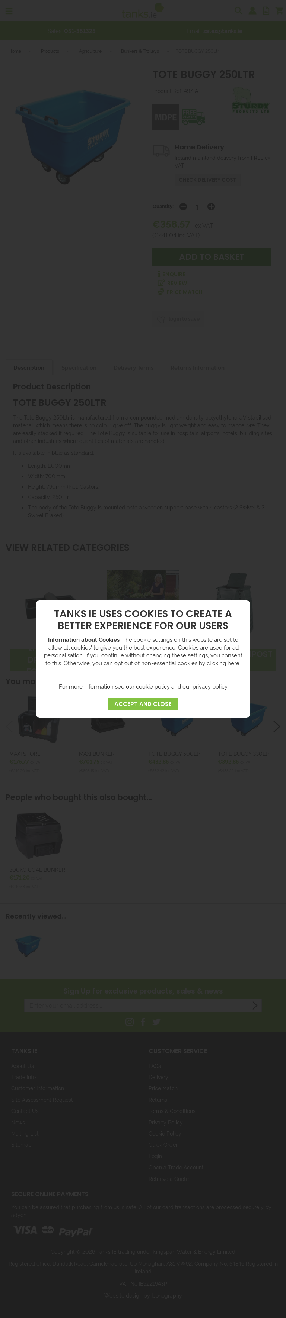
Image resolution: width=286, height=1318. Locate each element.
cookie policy (153, 686)
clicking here (223, 663)
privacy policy (210, 686)
